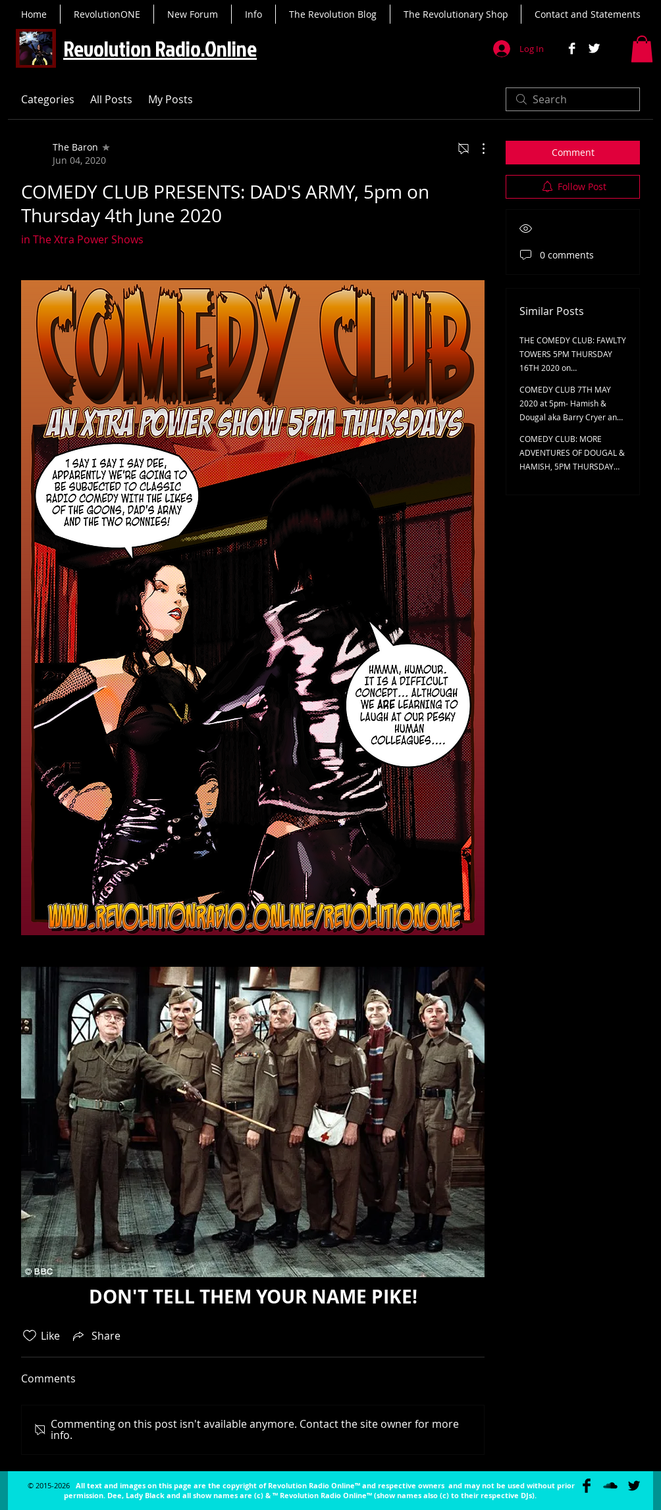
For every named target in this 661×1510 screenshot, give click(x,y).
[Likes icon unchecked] (29, 1336)
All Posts (111, 99)
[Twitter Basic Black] (634, 1485)
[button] (642, 49)
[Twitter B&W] (594, 48)
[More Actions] (477, 149)
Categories (47, 99)
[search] (573, 99)
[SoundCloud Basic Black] (610, 1485)
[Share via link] (95, 1336)
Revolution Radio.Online (160, 48)
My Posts (170, 99)
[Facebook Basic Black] (586, 1485)
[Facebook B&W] (572, 48)
